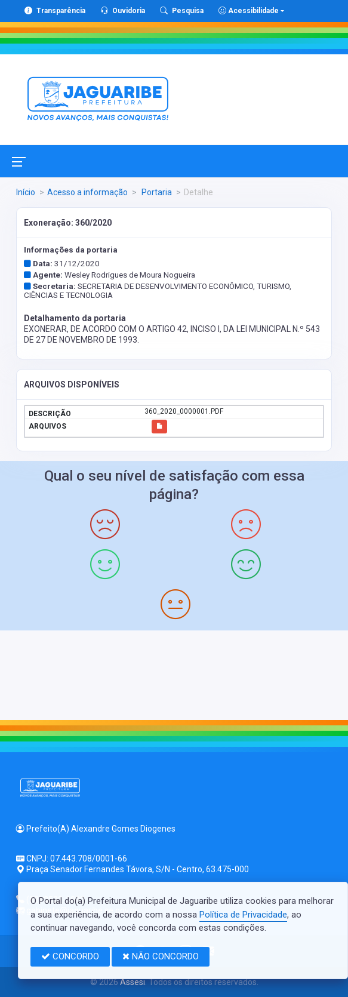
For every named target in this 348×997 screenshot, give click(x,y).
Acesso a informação (87, 192)
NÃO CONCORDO (160, 956)
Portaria (156, 192)
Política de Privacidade (243, 914)
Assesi (132, 982)
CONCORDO (70, 956)
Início (25, 192)
